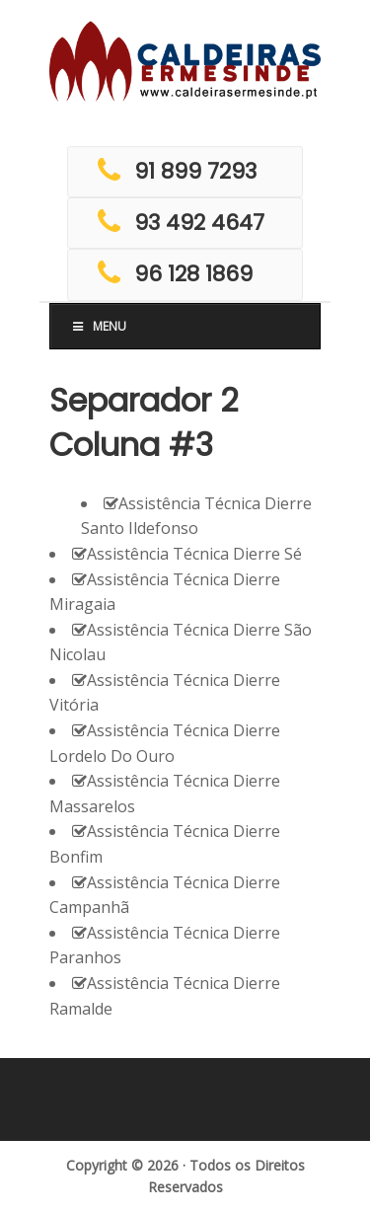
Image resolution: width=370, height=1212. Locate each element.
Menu (98, 326)
